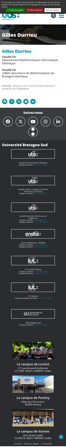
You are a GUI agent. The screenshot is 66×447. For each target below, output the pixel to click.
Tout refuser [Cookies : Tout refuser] (34, 10)
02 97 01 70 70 (41, 223)
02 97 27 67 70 (41, 274)
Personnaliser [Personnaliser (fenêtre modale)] (53, 10)
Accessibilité (46, 444)
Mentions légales (31, 444)
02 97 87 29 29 (41, 194)
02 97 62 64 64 (45, 299)
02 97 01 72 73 (41, 248)
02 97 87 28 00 (41, 272)
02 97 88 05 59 (41, 246)
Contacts (18, 444)
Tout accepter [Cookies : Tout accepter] (15, 10)
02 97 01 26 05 (41, 326)
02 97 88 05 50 (41, 221)
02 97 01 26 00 (41, 166)
